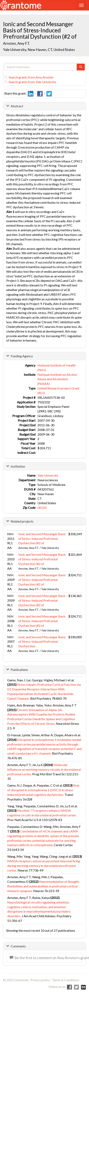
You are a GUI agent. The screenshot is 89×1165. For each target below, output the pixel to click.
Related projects (22, 521)
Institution (18, 466)
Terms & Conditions (65, 980)
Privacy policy (40, 980)
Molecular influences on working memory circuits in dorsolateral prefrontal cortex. (44, 769)
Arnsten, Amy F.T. (16, 43)
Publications (19, 669)
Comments (18, 946)
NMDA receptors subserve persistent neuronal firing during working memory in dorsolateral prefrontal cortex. (43, 865)
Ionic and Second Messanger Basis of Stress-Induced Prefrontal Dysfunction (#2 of (42, 538)
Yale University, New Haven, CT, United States (39, 49)
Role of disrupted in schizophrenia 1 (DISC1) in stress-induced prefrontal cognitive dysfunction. (43, 789)
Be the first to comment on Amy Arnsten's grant (46, 957)
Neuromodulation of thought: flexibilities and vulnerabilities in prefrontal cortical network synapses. (43, 886)
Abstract (17, 106)
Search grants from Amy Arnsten (28, 77)
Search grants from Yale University (30, 82)
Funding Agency (22, 356)
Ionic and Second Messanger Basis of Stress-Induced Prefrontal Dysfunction (42, 641)
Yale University (47, 475)
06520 (42, 507)
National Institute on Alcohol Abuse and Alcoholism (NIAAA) (57, 379)
